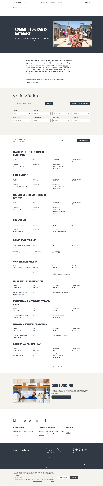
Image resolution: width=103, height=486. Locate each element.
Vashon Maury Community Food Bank (31, 302)
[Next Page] (65, 367)
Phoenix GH (19, 220)
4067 (57, 367)
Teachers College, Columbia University (28, 153)
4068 (62, 367)
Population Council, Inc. (27, 344)
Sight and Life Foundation (28, 281)
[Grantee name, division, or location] (28, 103)
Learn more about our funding (61, 397)
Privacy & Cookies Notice (37, 481)
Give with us (83, 465)
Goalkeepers (49, 468)
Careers (64, 465)
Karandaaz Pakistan (25, 239)
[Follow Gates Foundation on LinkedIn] (79, 449)
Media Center (56, 465)
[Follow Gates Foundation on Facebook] (76, 449)
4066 (53, 367)
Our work (55, 458)
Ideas (62, 458)
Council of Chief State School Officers (29, 196)
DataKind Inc (20, 175)
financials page (45, 71)
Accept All (74, 477)
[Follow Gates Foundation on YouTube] (86, 449)
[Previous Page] (37, 367)
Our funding (62, 385)
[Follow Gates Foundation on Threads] (73, 453)
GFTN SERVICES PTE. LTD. (25, 261)
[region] (51, 477)
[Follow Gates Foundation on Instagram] (83, 449)
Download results (82, 140)
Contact (48, 465)
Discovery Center (73, 465)
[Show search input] (87, 2)
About (15, 8)
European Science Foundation (30, 324)
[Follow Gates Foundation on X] (73, 449)
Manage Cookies (63, 477)
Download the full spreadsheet (80, 103)
